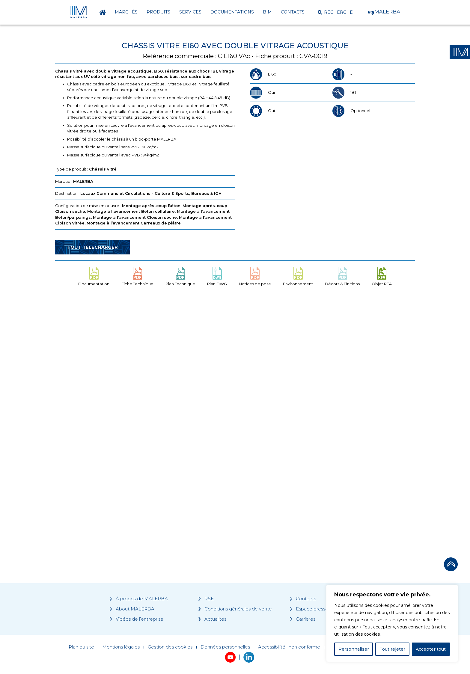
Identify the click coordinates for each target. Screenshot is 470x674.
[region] (392, 623)
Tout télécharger (92, 247)
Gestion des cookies (170, 647)
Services (190, 12)
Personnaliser (353, 649)
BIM (267, 12)
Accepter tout (431, 649)
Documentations (232, 12)
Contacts (293, 12)
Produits (158, 12)
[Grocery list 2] (319, 411)
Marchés (126, 12)
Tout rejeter (392, 649)
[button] (335, 12)
